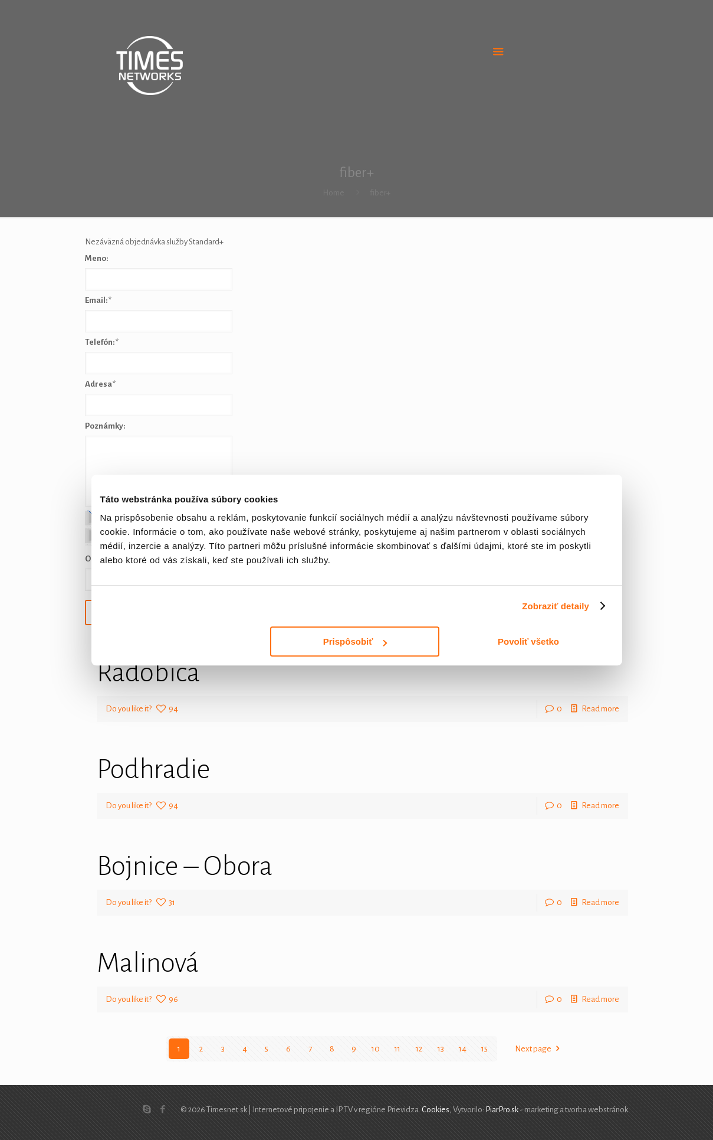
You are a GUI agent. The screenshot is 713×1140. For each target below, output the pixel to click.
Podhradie (154, 769)
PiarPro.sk (501, 1109)
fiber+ (380, 192)
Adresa (100, 384)
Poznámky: (105, 426)
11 (397, 1048)
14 (462, 1048)
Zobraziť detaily (555, 606)
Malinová (148, 963)
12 (419, 1048)
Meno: (97, 258)
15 (484, 1048)
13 (441, 1048)
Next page (539, 1048)
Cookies (435, 1109)
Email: (98, 300)
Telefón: (102, 342)
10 (376, 1048)
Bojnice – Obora (184, 866)
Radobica (148, 672)
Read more (600, 708)
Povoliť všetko (528, 641)
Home (333, 192)
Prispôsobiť (355, 641)
